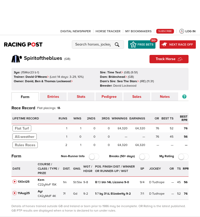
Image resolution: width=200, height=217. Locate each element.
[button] (98, 44)
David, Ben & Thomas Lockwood (49, 81)
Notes (165, 96)
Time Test (115, 72)
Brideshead (118, 77)
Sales (136, 96)
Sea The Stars (128, 81)
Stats (81, 96)
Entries (53, 96)
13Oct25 (23, 182)
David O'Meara (37, 77)
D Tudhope (157, 182)
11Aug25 (24, 193)
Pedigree (109, 96)
